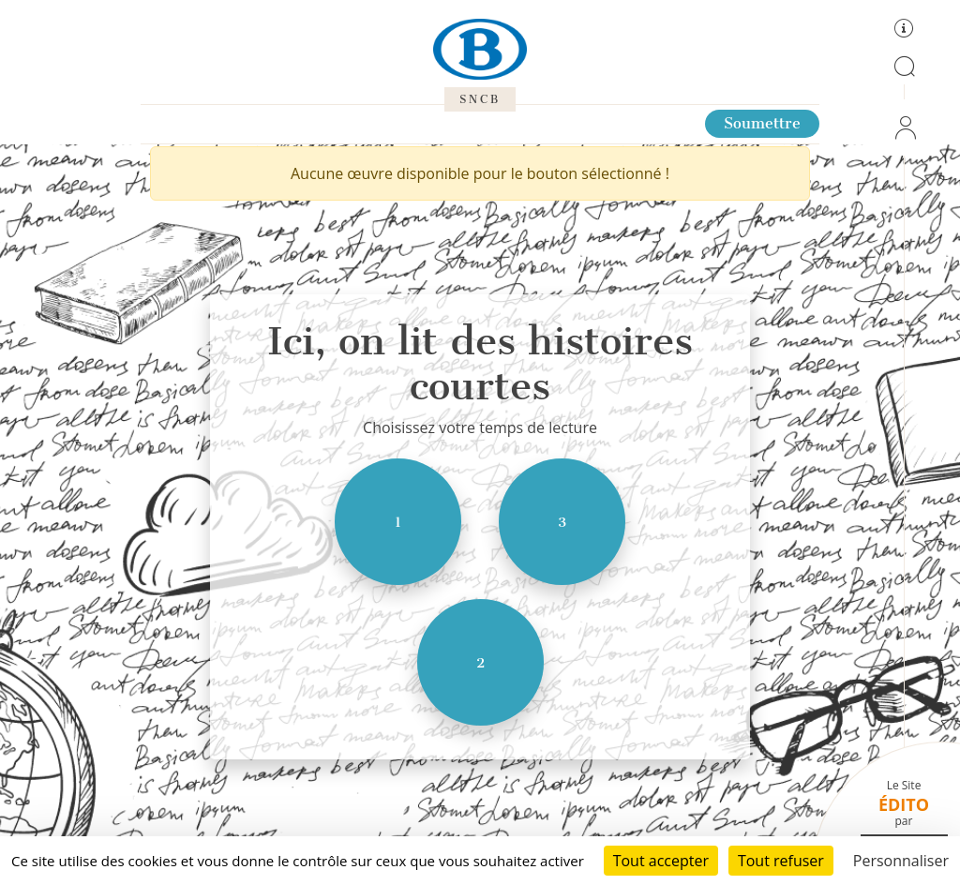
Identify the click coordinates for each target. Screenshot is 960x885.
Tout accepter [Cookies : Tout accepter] (661, 860)
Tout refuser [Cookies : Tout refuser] (781, 860)
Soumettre (762, 123)
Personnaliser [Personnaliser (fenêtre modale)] (901, 860)
